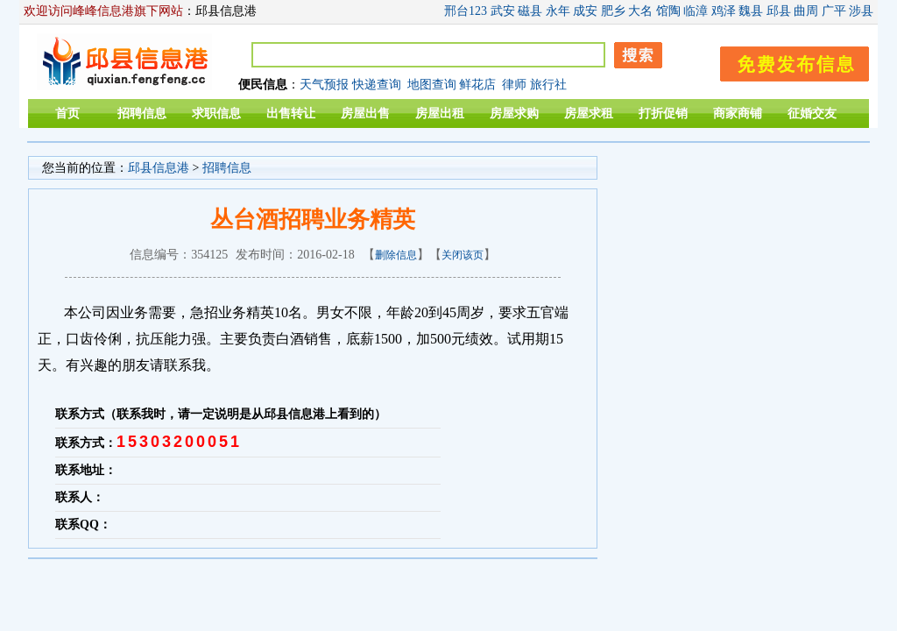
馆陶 (668, 11)
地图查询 (431, 84)
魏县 (750, 11)
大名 (640, 11)
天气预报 (324, 84)
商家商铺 (737, 113)
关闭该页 (462, 255)
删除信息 (396, 255)
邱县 (778, 11)
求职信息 (216, 113)
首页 (67, 113)
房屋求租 (588, 113)
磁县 (530, 11)
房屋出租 (439, 113)
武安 (503, 11)
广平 (834, 11)
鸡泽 (723, 11)
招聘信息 (141, 113)
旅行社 (548, 84)
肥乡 (613, 11)
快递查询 (376, 84)
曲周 (806, 11)
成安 (585, 11)
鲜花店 (477, 84)
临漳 (695, 11)
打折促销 (663, 113)
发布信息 (785, 60)
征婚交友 (812, 113)
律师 (514, 84)
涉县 (861, 11)
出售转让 (290, 113)
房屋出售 (365, 113)
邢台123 (465, 11)
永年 (558, 11)
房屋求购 (514, 113)
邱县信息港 (158, 167)
